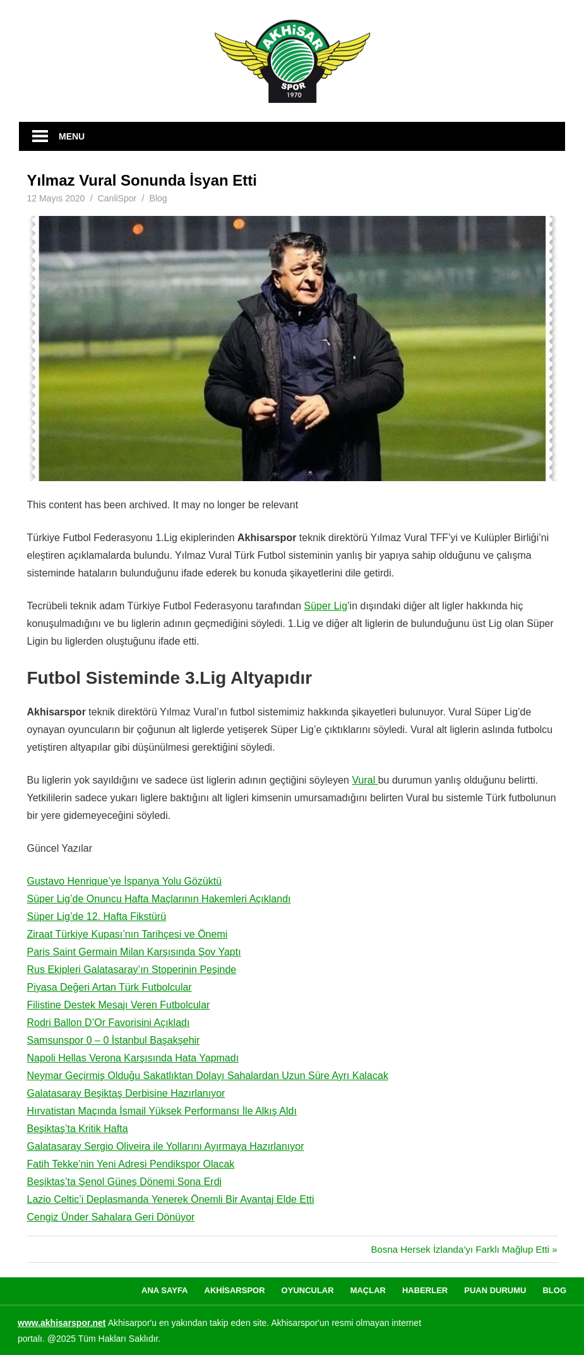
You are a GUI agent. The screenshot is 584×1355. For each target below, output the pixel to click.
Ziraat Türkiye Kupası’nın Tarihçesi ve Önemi (127, 934)
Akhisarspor (235, 1290)
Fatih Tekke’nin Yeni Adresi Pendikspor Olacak (131, 1164)
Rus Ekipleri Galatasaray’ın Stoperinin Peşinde (132, 969)
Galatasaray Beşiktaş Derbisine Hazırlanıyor (126, 1093)
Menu (72, 136)
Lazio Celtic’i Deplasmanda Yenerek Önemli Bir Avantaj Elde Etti (170, 1199)
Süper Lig (326, 605)
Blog (158, 198)
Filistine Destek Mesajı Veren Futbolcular (118, 1005)
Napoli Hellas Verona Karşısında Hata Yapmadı (133, 1058)
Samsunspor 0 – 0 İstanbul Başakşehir (113, 1040)
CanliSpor (117, 198)
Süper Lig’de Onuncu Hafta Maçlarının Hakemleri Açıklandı (159, 898)
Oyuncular (308, 1290)
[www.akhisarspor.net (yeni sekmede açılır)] (62, 1323)
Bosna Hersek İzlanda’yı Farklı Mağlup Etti (460, 1249)
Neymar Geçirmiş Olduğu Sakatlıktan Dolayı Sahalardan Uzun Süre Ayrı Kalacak (207, 1075)
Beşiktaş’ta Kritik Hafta (77, 1128)
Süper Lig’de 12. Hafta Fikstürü (97, 916)
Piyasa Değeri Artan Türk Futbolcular (109, 987)
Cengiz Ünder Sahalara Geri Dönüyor (111, 1217)
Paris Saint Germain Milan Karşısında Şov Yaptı (134, 951)
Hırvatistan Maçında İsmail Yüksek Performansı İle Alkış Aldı (162, 1111)
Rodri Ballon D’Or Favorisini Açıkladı (108, 1022)
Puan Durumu (495, 1290)
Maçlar (368, 1290)
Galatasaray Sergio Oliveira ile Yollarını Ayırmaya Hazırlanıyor (165, 1146)
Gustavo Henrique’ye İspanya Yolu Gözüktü (124, 881)
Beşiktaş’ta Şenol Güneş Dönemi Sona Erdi (124, 1181)
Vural (365, 780)
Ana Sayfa (164, 1290)
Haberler (425, 1290)
